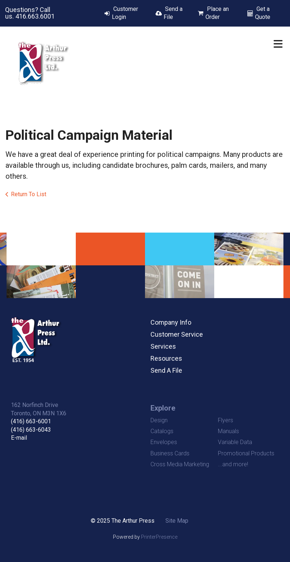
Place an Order (217, 12)
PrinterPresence (159, 537)
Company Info (170, 322)
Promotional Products (246, 453)
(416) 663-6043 (31, 429)
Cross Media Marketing (179, 464)
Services (163, 346)
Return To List (28, 194)
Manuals (228, 431)
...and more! (233, 464)
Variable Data (235, 442)
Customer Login (125, 12)
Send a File (173, 12)
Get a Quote (262, 12)
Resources (166, 358)
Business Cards (169, 453)
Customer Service (176, 334)
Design (159, 420)
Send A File (166, 370)
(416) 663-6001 (31, 421)
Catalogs (161, 431)
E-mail (19, 437)
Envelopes (163, 442)
